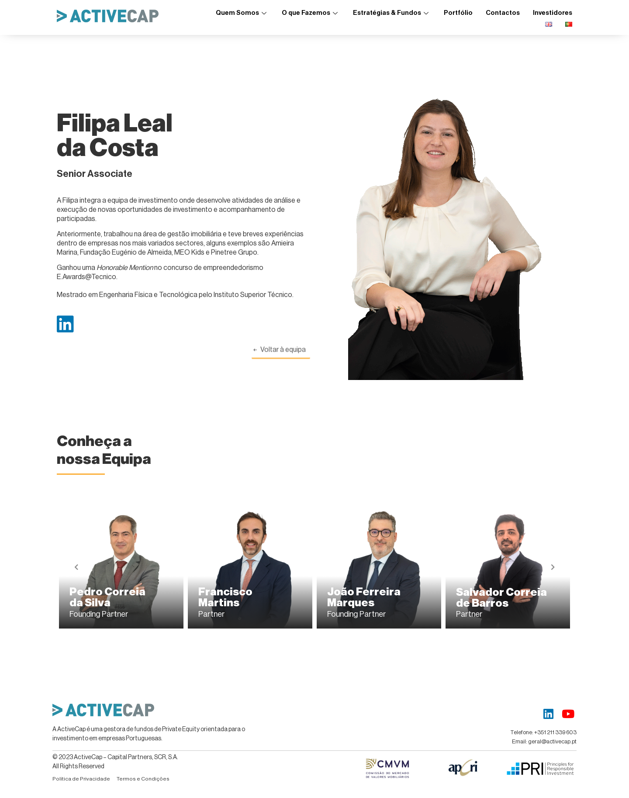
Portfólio (458, 13)
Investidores (552, 13)
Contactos (503, 13)
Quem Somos (242, 13)
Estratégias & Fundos (392, 13)
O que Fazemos (311, 13)
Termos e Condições (143, 778)
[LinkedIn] (548, 713)
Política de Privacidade (81, 778)
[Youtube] (567, 713)
